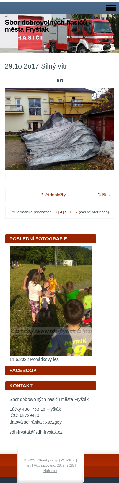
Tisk (28, 465)
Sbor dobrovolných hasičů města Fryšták (46, 25)
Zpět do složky (53, 195)
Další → (104, 195)
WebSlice (68, 460)
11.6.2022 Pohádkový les (34, 359)
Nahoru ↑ (50, 471)
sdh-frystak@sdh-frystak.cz (36, 432)
